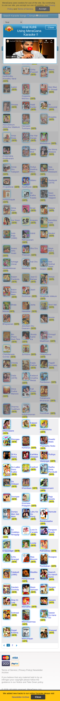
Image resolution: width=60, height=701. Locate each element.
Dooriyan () (15, 497)
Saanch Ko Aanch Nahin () (52, 576)
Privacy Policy (25, 670)
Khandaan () (30, 488)
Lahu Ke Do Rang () (34, 515)
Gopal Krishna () (14, 632)
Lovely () (33, 544)
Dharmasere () (8, 432)
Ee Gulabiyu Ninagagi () (11, 533)
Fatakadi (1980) (15, 573)
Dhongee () (15, 440)
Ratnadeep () (48, 551)
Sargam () (52, 588)
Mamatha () (29, 606)
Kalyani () (33, 424)
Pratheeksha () (46, 430)
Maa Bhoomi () (33, 559)
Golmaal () (15, 614)
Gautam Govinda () (15, 589)
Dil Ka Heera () (14, 456)
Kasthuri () (34, 468)
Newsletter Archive (20, 697)
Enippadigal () (11, 551)
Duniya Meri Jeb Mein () (15, 515)
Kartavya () (29, 447)
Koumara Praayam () (29, 504)
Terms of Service (9, 670)
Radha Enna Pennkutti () (52, 471)
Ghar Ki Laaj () (14, 602)
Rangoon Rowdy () (52, 532)
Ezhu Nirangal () (15, 559)
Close (51, 27)
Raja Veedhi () (51, 499)
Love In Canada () (34, 532)
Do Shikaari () (15, 484)
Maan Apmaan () (34, 589)
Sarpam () (52, 601)
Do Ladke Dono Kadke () (15, 471)
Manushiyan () (27, 639)
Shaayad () (52, 631)
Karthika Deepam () (34, 456)
